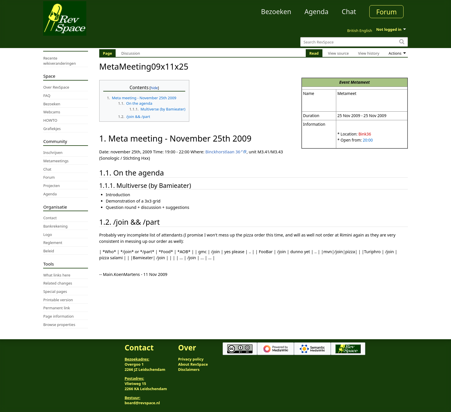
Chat (349, 11)
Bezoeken (276, 11)
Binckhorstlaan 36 (222, 151)
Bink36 (364, 134)
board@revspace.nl (142, 402)
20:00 (368, 140)
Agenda (316, 11)
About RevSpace (193, 364)
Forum (386, 11)
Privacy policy (190, 359)
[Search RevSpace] (354, 42)
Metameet (360, 82)
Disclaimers (189, 369)
